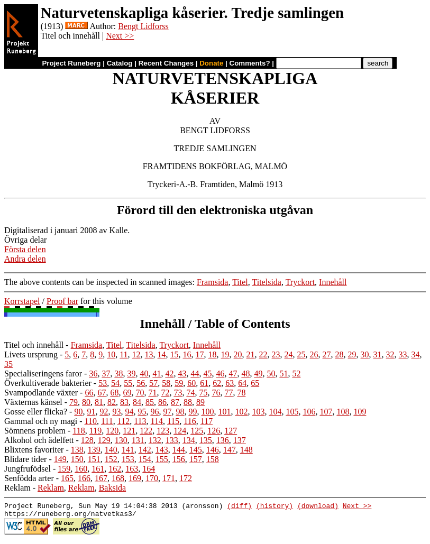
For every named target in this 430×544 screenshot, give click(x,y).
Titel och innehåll (33, 344)
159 (64, 468)
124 (179, 430)
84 (137, 402)
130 (121, 440)
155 (161, 459)
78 (241, 392)
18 (212, 354)
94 (129, 411)
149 (60, 459)
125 (196, 430)
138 (77, 449)
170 (151, 478)
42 (169, 373)
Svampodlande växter (41, 392)
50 (271, 373)
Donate (211, 63)
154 (145, 459)
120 (112, 430)
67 (101, 392)
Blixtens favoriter (33, 449)
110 (91, 421)
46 (220, 373)
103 (258, 411)
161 (98, 468)
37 (106, 373)
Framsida (212, 282)
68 (114, 392)
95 (142, 411)
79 (73, 402)
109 (359, 411)
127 (230, 430)
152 (111, 459)
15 (174, 354)
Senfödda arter (29, 478)
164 (148, 468)
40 (144, 373)
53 (102, 383)
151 (94, 459)
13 (149, 354)
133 (172, 440)
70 (139, 392)
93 (116, 411)
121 (129, 430)
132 (155, 440)
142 (145, 449)
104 (275, 411)
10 (111, 354)
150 (77, 459)
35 (8, 363)
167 (101, 478)
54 (115, 383)
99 (192, 411)
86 (162, 402)
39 (131, 373)
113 (140, 421)
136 (222, 440)
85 (149, 402)
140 (111, 449)
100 (207, 411)
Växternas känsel (33, 402)
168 (118, 478)
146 (212, 449)
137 (239, 440)
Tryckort (300, 282)
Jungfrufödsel (27, 468)
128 (87, 440)
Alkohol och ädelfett (39, 440)
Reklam (17, 487)
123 (163, 430)
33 (403, 354)
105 (292, 411)
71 (152, 392)
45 (207, 373)
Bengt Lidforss (143, 26)
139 (94, 449)
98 (180, 411)
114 (157, 421)
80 (86, 402)
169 (135, 478)
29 (352, 354)
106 (309, 411)
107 (325, 411)
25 (301, 354)
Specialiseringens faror (43, 373)
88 (188, 402)
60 (191, 383)
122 (146, 430)
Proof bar (62, 301)
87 (175, 402)
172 (185, 478)
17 (200, 354)
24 (289, 354)
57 (153, 383)
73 (177, 392)
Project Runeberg (71, 63)
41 (156, 373)
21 (250, 354)
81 (99, 402)
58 (166, 383)
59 (179, 383)
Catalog (120, 63)
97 (167, 411)
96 (154, 411)
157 (195, 459)
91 (91, 411)
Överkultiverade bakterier (48, 383)
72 (165, 392)
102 (241, 411)
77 (228, 392)
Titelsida (266, 282)
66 (89, 392)
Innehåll (332, 282)
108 (342, 411)
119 (95, 430)
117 (206, 421)
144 (178, 449)
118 (78, 430)
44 (194, 373)
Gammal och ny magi (40, 421)
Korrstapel (22, 301)
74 (190, 392)
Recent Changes (166, 63)
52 (296, 373)
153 (128, 459)
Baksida (112, 487)
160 (81, 468)
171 (168, 478)
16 (187, 354)
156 (178, 459)
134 (188, 440)
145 (195, 449)
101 (224, 411)
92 (103, 411)
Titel (240, 282)
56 (140, 383)
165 (67, 478)
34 (415, 354)
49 (258, 373)
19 (225, 354)
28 (339, 354)
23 (276, 354)
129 (104, 440)
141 (128, 449)
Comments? (250, 63)
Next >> (120, 35)
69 (127, 392)
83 (124, 402)
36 (93, 373)
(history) (274, 507)
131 (138, 440)
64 (242, 383)
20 (238, 354)
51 (283, 373)
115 (173, 421)
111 (107, 421)
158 (212, 459)
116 (190, 421)
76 (216, 392)
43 (182, 373)
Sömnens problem (35, 430)
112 (123, 421)
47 (232, 373)
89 (200, 402)
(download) (317, 507)
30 (365, 354)
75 (203, 392)
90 (78, 411)
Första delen (25, 249)
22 (263, 354)
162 (114, 468)
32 (390, 354)
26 (314, 354)
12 (136, 354)
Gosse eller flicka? (35, 411)
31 (377, 354)
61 (204, 383)
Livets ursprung (31, 354)
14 (162, 354)
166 (84, 478)
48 (245, 373)
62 (217, 383)
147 (229, 449)
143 (161, 449)
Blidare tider (25, 459)
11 (123, 354)
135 (205, 440)
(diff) (239, 507)
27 (327, 354)
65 (255, 383)
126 (213, 430)
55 (128, 383)
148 (246, 449)
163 (131, 468)
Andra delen (25, 258)
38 (118, 373)
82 (111, 402)
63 (229, 383)
